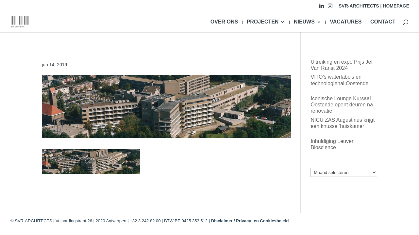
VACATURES (345, 22)
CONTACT (382, 22)
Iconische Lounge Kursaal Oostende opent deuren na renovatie (341, 105)
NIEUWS (304, 22)
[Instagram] (330, 8)
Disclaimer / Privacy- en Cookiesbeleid (250, 220)
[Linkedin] (321, 8)
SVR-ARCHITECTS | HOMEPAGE (374, 6)
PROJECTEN (263, 22)
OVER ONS (224, 22)
